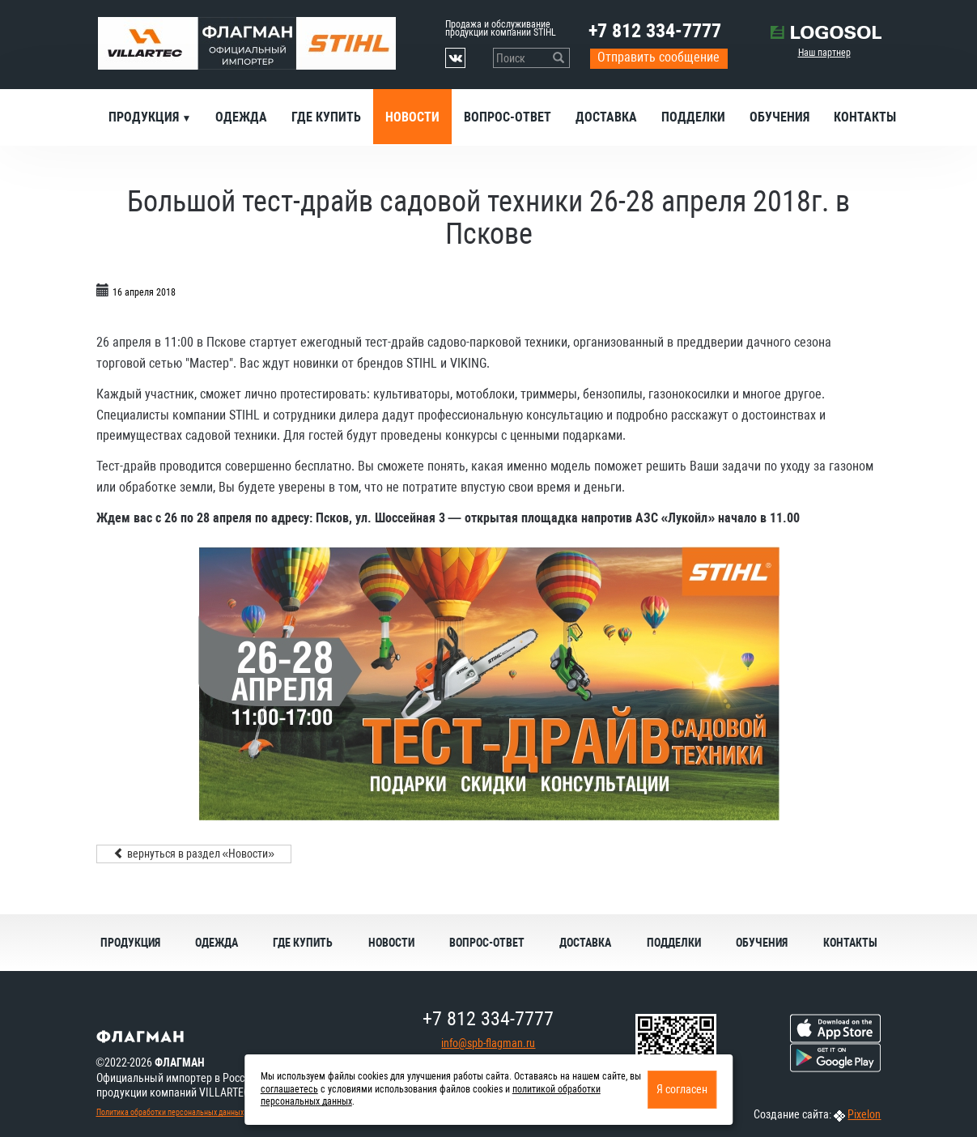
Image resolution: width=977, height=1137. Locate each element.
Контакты (865, 117)
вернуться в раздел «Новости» (194, 853)
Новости (412, 117)
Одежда (241, 117)
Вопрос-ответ (507, 117)
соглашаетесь (289, 1089)
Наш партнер (824, 52)
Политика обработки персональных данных (170, 1112)
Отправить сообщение (658, 57)
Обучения (779, 117)
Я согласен (681, 1089)
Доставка (606, 117)
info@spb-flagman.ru (488, 1043)
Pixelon (864, 1114)
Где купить (326, 117)
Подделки (693, 117)
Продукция (145, 117)
